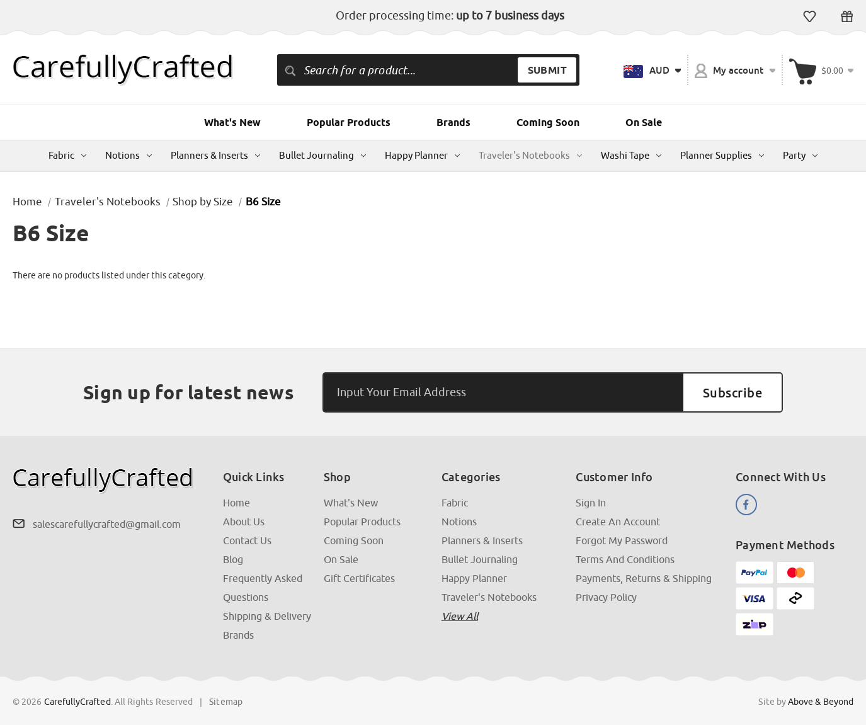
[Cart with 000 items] (821, 70)
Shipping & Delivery (267, 616)
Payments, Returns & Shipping (644, 578)
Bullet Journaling (322, 155)
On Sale (643, 122)
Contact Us (247, 540)
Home (236, 502)
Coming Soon (547, 122)
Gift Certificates (846, 16)
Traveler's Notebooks (530, 155)
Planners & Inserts (215, 155)
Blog (233, 559)
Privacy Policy (606, 597)
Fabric (67, 155)
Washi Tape (631, 155)
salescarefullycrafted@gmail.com (107, 524)
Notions (128, 155)
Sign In (591, 502)
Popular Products (348, 122)
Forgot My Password (622, 540)
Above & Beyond (820, 702)
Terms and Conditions (625, 559)
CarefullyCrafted (77, 702)
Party (800, 155)
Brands (453, 122)
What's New (232, 122)
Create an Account (618, 521)
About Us (244, 521)
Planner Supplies (722, 155)
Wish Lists (809, 16)
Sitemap (225, 702)
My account (735, 71)
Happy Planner (422, 155)
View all (460, 616)
